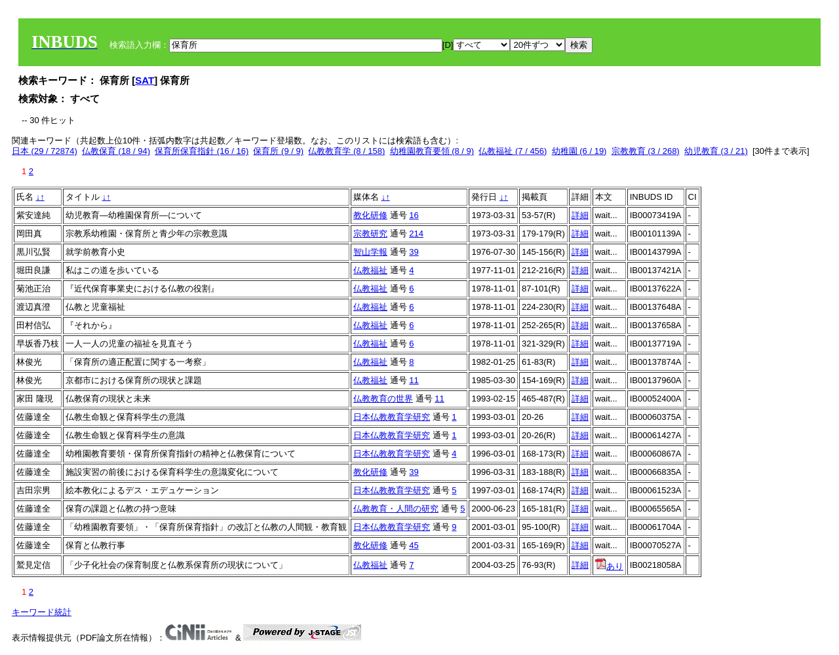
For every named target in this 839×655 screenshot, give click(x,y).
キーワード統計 (41, 612)
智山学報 (370, 252)
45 (413, 545)
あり (609, 566)
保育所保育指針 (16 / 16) (201, 151)
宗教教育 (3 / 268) (646, 151)
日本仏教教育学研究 (391, 417)
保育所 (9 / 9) (278, 151)
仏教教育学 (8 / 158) (346, 151)
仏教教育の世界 (383, 398)
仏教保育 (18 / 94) (116, 151)
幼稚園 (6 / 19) (579, 151)
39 (413, 252)
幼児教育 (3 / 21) (716, 151)
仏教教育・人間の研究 (396, 509)
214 (416, 233)
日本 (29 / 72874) (44, 151)
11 (413, 380)
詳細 (580, 215)
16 (413, 215)
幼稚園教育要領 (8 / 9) (432, 151)
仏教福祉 (370, 270)
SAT (144, 80)
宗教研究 (370, 233)
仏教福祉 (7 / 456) (512, 151)
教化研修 (370, 215)
